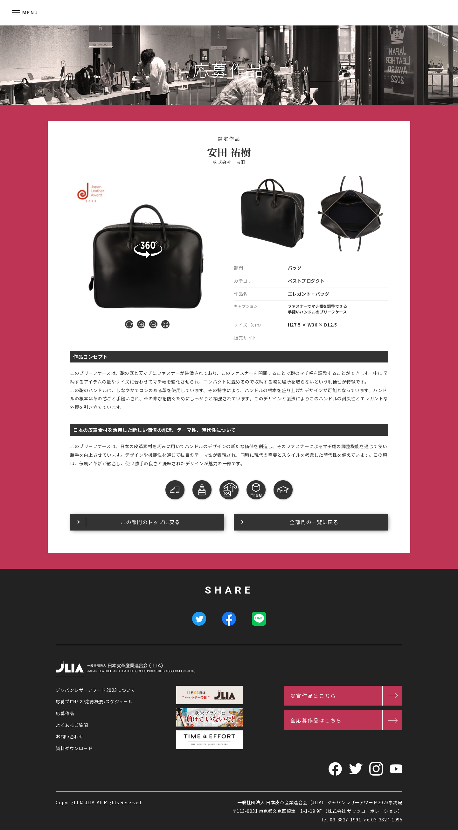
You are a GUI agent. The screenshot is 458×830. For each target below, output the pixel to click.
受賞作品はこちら (313, 696)
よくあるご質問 (72, 725)
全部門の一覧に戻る (314, 522)
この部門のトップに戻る (150, 522)
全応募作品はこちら (316, 720)
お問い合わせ (69, 736)
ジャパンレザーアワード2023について (95, 690)
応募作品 (65, 713)
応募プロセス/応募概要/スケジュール (94, 701)
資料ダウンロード (74, 748)
